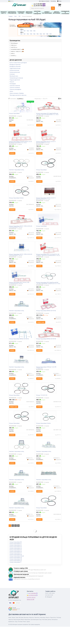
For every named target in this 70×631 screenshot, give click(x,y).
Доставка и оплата (44, 1)
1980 (21, 34)
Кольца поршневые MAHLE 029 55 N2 (46, 312)
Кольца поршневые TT (15, 566)
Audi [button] (33, 26)
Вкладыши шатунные (15, 66)
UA (9, 1)
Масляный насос (14, 76)
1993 (31, 31)
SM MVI (13, 55)
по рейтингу (20, 98)
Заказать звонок (31, 601)
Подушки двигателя (15, 80)
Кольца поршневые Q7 (16, 565)
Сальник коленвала (15, 87)
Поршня (12, 81)
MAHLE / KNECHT (17, 51)
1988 (47, 34)
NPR (12, 53)
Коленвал (12, 74)
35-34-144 (37, 5)
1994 (34, 31)
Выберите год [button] (24, 26)
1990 (21, 31)
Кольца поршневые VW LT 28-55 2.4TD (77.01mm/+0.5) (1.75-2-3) (19, 285)
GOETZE (13, 47)
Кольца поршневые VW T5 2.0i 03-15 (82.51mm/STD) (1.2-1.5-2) (46, 142)
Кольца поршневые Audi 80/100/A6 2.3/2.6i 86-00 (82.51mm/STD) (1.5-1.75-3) (20, 142)
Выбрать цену (40, 324)
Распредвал (13, 83)
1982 (28, 34)
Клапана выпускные (15, 72)
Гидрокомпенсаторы (15, 68)
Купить (12, 125)
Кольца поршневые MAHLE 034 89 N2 (19, 341)
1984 (34, 34)
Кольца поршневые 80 (16, 546)
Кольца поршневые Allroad (17, 560)
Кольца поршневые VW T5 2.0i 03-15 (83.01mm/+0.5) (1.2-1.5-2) (46, 199)
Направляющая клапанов (16, 78)
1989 (50, 34)
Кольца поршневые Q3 (16, 561)
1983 (31, 34)
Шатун (11, 91)
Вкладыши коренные (15, 64)
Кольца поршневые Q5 (16, 563)
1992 (28, 31)
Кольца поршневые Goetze (16, 199)
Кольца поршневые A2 (16, 549)
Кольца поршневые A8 (16, 558)
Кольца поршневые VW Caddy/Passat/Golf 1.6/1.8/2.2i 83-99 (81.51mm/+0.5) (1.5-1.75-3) (48, 285)
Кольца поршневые (14, 113)
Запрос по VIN (30, 603)
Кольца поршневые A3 (16, 551)
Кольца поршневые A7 (16, 557)
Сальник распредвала (15, 89)
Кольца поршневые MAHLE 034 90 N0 (46, 341)
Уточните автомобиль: (13, 25)
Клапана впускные (14, 70)
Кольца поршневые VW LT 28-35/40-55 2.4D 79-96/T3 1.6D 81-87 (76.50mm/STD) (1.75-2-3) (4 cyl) (48, 256)
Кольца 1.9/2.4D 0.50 (41, 398)
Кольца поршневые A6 (16, 555)
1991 (24, 31)
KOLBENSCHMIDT (17, 49)
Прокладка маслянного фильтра (18, 95)
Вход (59, 1)
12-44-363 (37, 4)
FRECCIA (13, 45)
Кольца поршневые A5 (16, 554)
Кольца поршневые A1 (16, 548)
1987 (44, 34)
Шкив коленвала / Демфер (17, 93)
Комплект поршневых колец (16, 170)
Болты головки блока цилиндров (18, 62)
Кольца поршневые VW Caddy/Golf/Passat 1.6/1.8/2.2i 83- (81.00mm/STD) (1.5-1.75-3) (47, 114)
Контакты (53, 1)
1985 (37, 34)
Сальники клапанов (15, 85)
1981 (24, 34)
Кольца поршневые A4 (16, 552)
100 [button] (39, 26)
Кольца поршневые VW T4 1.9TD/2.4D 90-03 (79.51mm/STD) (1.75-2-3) (20, 228)
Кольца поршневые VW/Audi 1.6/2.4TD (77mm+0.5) (46, 370)
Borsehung (14, 43)
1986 (40, 34)
